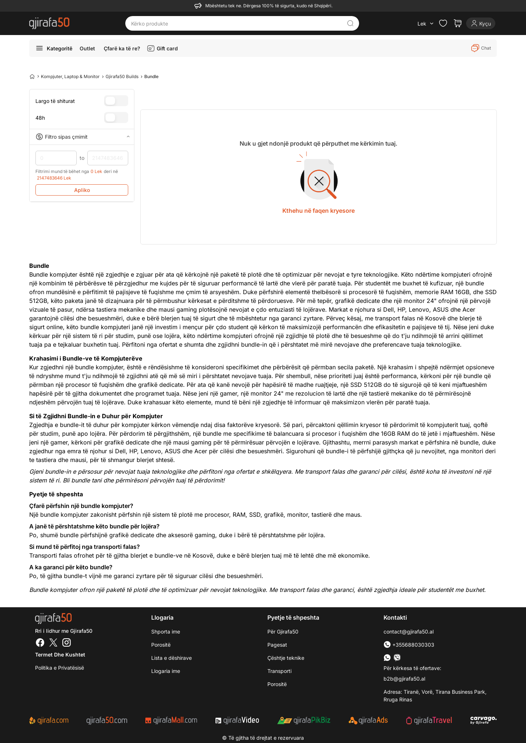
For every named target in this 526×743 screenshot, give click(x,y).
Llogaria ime (165, 671)
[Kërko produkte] (237, 23)
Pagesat (277, 645)
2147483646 (108, 158)
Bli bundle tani (82, 480)
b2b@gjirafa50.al (404, 678)
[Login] (480, 23)
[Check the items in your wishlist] (443, 23)
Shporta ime (165, 631)
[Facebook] (40, 643)
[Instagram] (66, 643)
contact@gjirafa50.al (409, 631)
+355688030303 (409, 645)
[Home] (32, 76)
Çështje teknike (285, 658)
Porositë (161, 645)
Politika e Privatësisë (59, 668)
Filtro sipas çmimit (81, 137)
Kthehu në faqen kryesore (318, 210)
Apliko (82, 190)
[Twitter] (53, 643)
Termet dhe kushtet (60, 654)
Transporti (279, 671)
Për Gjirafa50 (282, 631)
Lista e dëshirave (171, 658)
